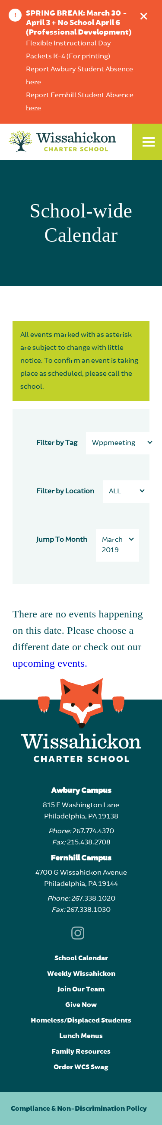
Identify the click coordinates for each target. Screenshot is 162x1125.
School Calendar (81, 958)
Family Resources (81, 1051)
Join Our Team (81, 989)
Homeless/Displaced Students (81, 1020)
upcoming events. (50, 663)
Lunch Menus (81, 1035)
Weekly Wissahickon (81, 973)
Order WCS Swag (81, 1067)
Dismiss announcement (145, 14)
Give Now (81, 1004)
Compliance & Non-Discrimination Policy (79, 1108)
